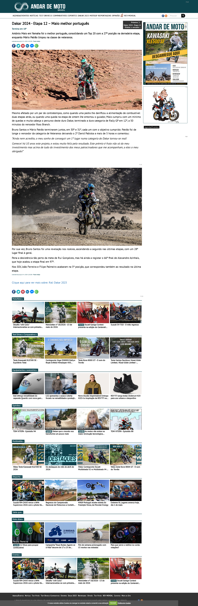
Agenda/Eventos (21, 15)
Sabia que (18, 512)
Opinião (116, 15)
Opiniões (17, 405)
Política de (124, 603)
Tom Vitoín (36, 595)
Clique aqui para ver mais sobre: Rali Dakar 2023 (39, 282)
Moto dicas (18, 519)
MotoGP (93, 15)
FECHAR (113, 603)
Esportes (72, 15)
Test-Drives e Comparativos (53, 15)
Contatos (117, 595)
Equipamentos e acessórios (25, 370)
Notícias (34, 15)
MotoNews (18, 299)
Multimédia (18, 441)
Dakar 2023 (83, 15)
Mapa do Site (126, 595)
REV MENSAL (130, 15)
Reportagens (104, 15)
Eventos (17, 554)
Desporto (17, 476)
